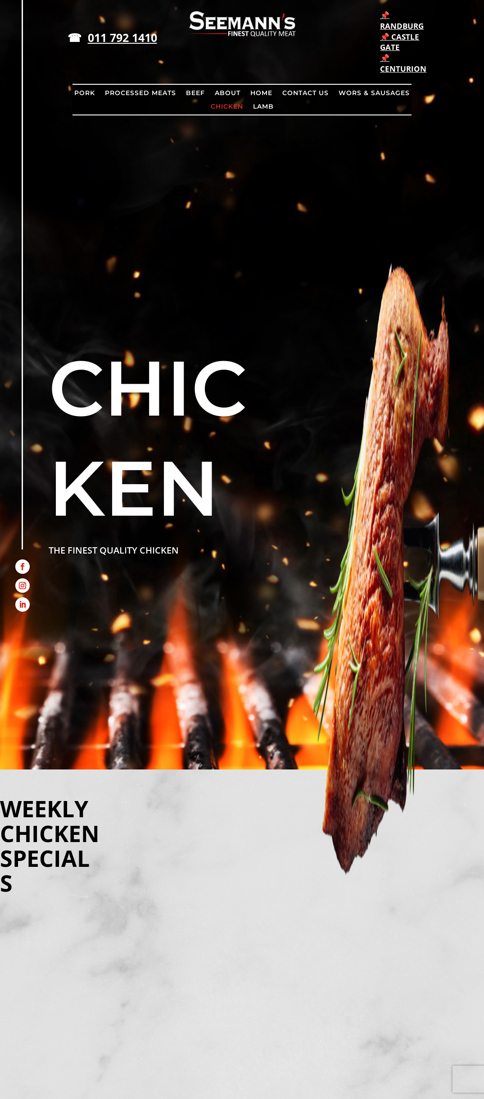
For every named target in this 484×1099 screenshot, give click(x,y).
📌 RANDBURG (402, 20)
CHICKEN (227, 106)
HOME (261, 93)
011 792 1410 (122, 37)
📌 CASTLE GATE (399, 42)
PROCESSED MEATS (140, 93)
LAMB (263, 106)
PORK (84, 93)
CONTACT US (305, 93)
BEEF (195, 93)
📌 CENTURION (403, 63)
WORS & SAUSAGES (374, 93)
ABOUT (227, 93)
